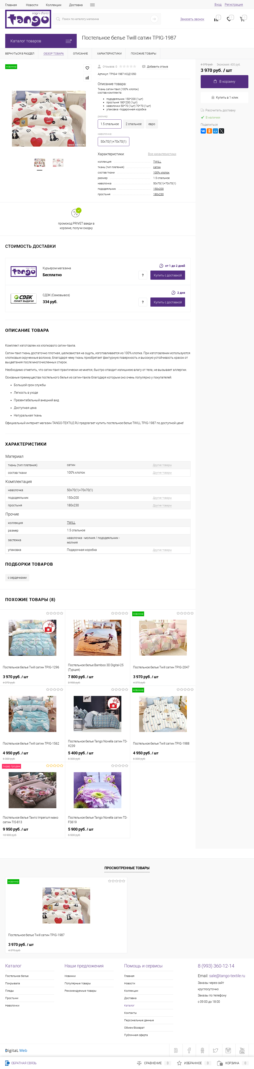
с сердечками (17, 577)
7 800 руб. (97, 679)
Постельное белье (17, 976)
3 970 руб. (32, 679)
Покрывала (12, 983)
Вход (218, 4)
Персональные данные (139, 1020)
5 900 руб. (97, 832)
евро (151, 124)
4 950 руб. (32, 756)
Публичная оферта (136, 1035)
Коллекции (53, 5)
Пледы (9, 990)
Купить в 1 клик (224, 97)
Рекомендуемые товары (80, 990)
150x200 (158, 188)
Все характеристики (162, 154)
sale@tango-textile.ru (227, 975)
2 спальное (134, 124)
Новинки (70, 976)
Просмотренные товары (127, 868)
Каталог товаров (41, 41)
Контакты (130, 1012)
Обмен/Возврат (134, 1027)
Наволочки (12, 1005)
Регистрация (234, 4)
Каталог (129, 1005)
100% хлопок (161, 172)
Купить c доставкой (168, 275)
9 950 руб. (32, 832)
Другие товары (162, 465)
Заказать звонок (192, 19)
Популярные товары (78, 983)
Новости (32, 5)
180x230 (158, 194)
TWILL (157, 161)
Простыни (11, 998)
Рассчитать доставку (218, 110)
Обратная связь (21, 1063)
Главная (11, 5)
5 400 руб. (97, 756)
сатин (157, 167)
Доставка (76, 5)
